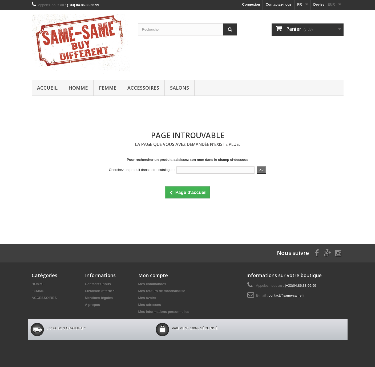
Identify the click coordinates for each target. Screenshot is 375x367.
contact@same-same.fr (287, 295)
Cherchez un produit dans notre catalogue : (142, 170)
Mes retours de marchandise (161, 291)
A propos (92, 305)
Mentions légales (99, 298)
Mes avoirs (147, 298)
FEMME (107, 88)
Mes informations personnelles (163, 312)
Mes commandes (152, 284)
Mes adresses (149, 305)
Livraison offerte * (100, 291)
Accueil (47, 88)
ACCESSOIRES (143, 88)
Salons (179, 88)
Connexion (251, 4)
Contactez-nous (279, 4)
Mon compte (153, 275)
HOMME (78, 88)
